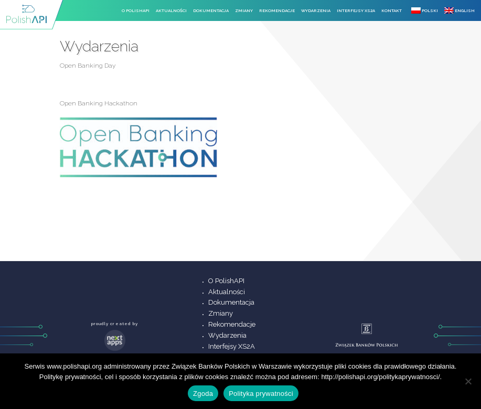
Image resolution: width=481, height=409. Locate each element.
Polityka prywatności (261, 393)
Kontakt (391, 10)
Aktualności (171, 10)
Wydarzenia (315, 10)
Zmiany (244, 10)
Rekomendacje (277, 10)
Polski (424, 10)
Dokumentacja (211, 10)
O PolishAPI (135, 10)
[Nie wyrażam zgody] (468, 381)
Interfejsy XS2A (356, 10)
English (459, 10)
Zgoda (203, 393)
